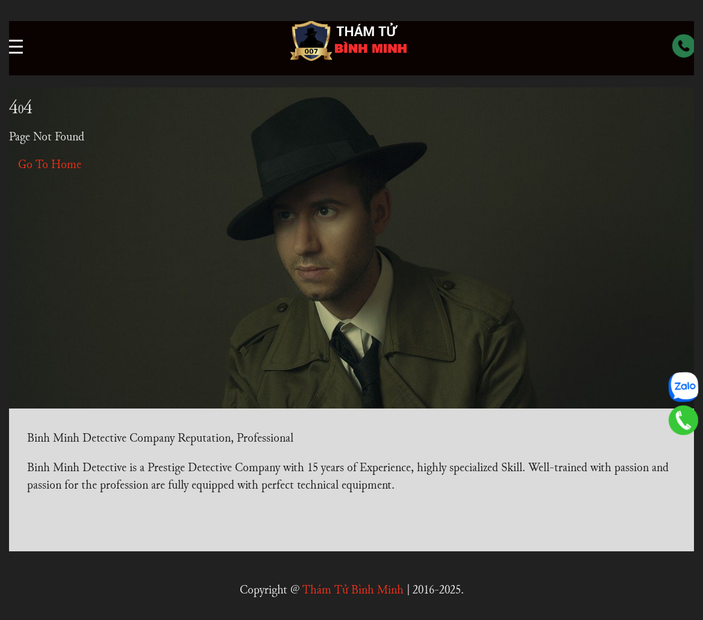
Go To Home (49, 165)
